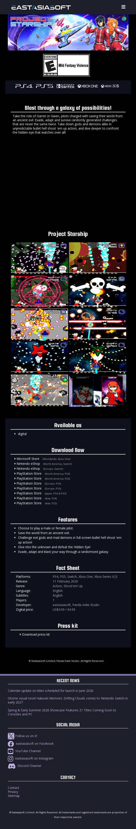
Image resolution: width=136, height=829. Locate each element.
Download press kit (36, 634)
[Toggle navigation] (123, 7)
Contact (13, 788)
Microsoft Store (28, 459)
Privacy (13, 792)
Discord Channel (24, 766)
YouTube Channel (24, 751)
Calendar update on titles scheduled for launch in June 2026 (50, 690)
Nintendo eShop (28, 463)
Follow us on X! (22, 736)
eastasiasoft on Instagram (30, 758)
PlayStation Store (29, 473)
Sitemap (14, 796)
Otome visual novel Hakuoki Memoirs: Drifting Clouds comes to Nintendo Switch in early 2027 (68, 700)
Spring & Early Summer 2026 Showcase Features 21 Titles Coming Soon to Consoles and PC (62, 712)
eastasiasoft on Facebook (31, 743)
